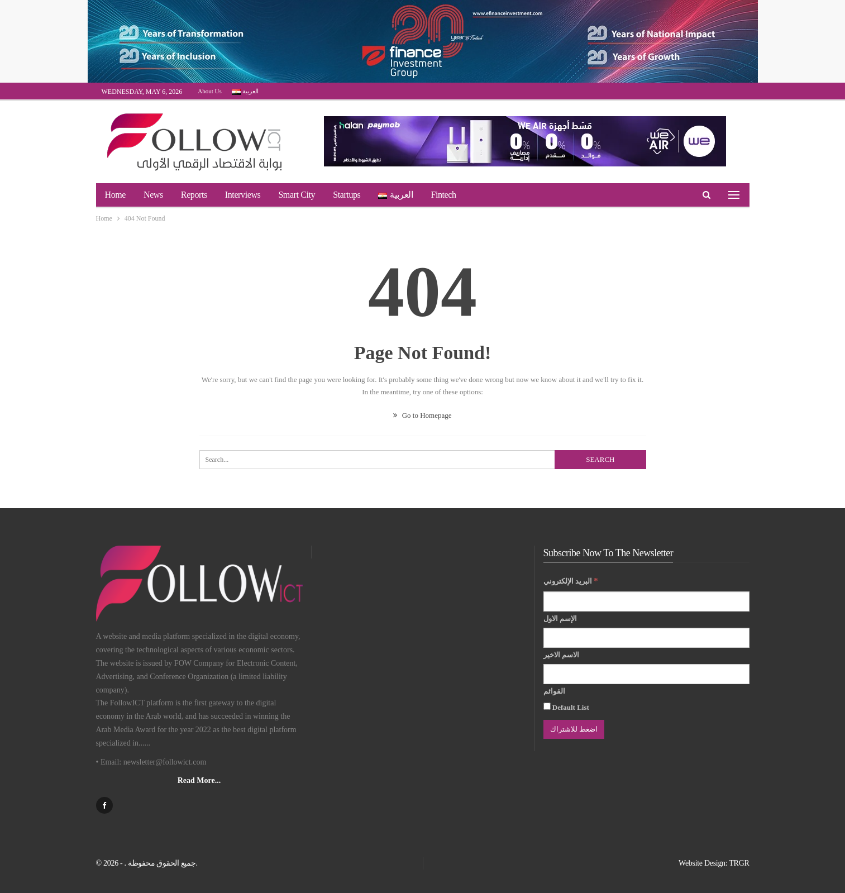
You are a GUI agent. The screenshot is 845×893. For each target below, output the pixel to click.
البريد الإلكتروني (570, 580)
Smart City (296, 194)
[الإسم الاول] (646, 638)
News (153, 194)
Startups (346, 194)
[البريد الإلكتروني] (646, 601)
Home (115, 194)
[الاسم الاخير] (646, 674)
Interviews (243, 194)
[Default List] (547, 706)
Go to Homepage (422, 415)
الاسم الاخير (561, 655)
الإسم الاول (560, 618)
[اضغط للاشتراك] (573, 729)
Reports (194, 194)
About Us (209, 91)
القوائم (554, 691)
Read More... (199, 780)
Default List (566, 707)
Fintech (443, 194)
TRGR (739, 863)
